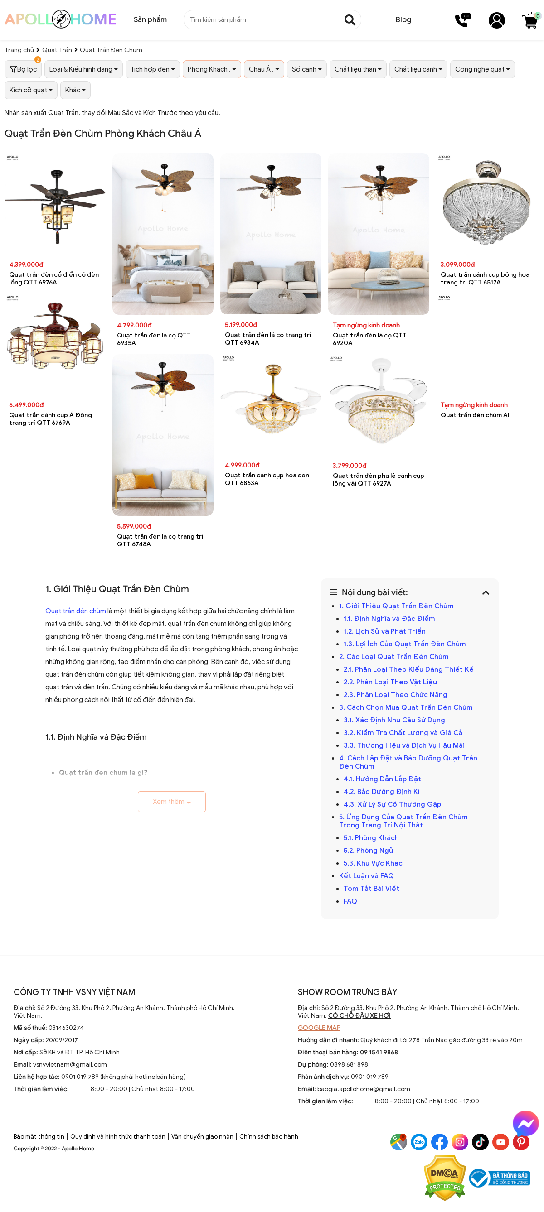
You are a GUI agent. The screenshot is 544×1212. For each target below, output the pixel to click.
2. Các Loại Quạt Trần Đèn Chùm (394, 657)
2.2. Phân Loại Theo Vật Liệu (390, 682)
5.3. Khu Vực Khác (373, 863)
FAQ (350, 901)
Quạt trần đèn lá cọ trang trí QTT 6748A (160, 540)
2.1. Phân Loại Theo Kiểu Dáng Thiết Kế (409, 669)
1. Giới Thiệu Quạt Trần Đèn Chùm (396, 606)
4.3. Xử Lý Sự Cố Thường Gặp (392, 804)
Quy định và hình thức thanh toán (117, 1136)
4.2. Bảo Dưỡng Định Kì (382, 792)
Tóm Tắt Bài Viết (371, 889)
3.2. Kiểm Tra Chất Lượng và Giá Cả (403, 733)
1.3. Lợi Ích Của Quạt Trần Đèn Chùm (405, 644)
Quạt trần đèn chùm (75, 611)
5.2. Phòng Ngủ (368, 850)
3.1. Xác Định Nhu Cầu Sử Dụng (394, 720)
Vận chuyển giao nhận (202, 1136)
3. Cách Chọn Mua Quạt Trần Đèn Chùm (406, 707)
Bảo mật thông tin (39, 1136)
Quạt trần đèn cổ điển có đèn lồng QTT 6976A (54, 278)
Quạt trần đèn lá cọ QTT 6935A (154, 339)
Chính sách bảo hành (268, 1136)
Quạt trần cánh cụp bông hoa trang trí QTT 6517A (485, 278)
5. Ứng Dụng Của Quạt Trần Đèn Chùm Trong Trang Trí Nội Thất (403, 821)
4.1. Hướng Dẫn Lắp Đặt (382, 779)
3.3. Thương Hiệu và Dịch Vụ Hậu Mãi (404, 745)
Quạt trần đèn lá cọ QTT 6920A (370, 339)
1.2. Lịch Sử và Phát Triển (385, 631)
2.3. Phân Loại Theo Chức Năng (395, 695)
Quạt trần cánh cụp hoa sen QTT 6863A (267, 479)
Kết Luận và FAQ (366, 876)
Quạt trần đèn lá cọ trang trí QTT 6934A (268, 338)
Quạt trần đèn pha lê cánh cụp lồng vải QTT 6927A (378, 479)
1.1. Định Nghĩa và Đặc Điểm (389, 619)
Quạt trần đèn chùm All (475, 415)
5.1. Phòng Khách (371, 838)
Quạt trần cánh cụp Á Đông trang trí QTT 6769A (50, 419)
